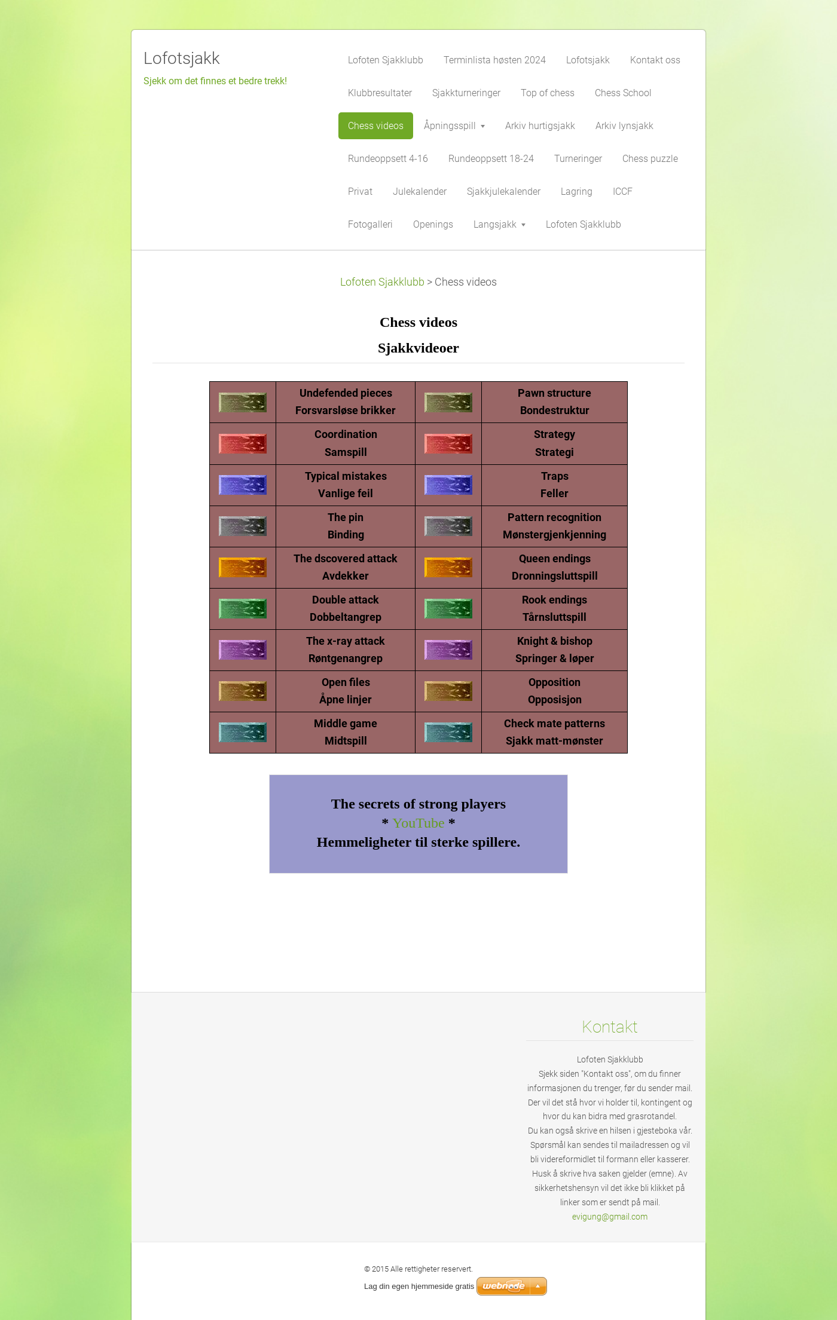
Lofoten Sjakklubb (382, 282)
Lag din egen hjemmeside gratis (419, 1286)
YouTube (418, 823)
